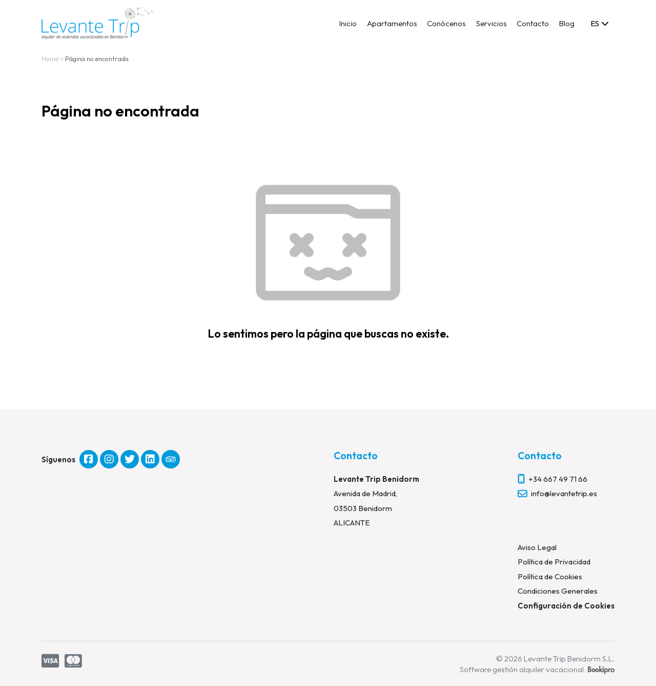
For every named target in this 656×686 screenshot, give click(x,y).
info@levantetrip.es (564, 493)
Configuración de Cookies (566, 606)
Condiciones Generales (558, 591)
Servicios (491, 23)
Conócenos (446, 23)
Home (50, 58)
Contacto (533, 23)
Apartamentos (392, 23)
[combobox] (599, 23)
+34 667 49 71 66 (557, 479)
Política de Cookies (550, 576)
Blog (567, 23)
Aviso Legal (537, 547)
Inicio (348, 23)
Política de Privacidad (554, 561)
